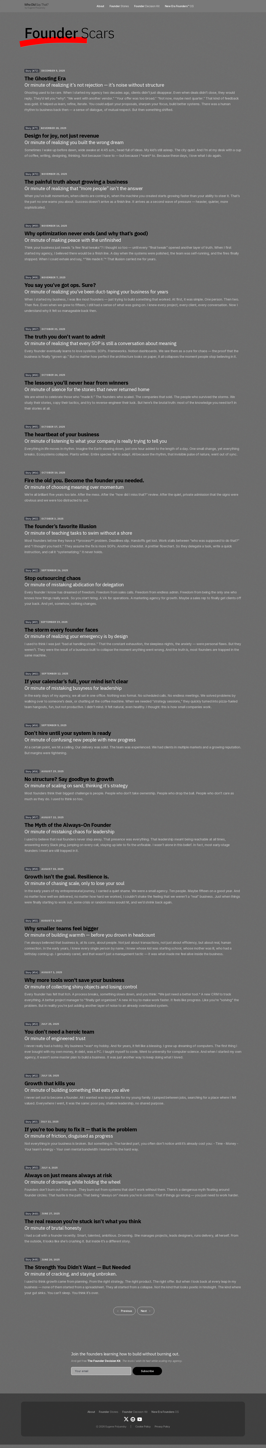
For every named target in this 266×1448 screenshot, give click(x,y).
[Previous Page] (124, 1311)
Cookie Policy (142, 1426)
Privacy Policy (162, 1426)
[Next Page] (145, 1311)
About (100, 6)
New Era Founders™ (179, 6)
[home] (36, 6)
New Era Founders (165, 1412)
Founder (119, 6)
